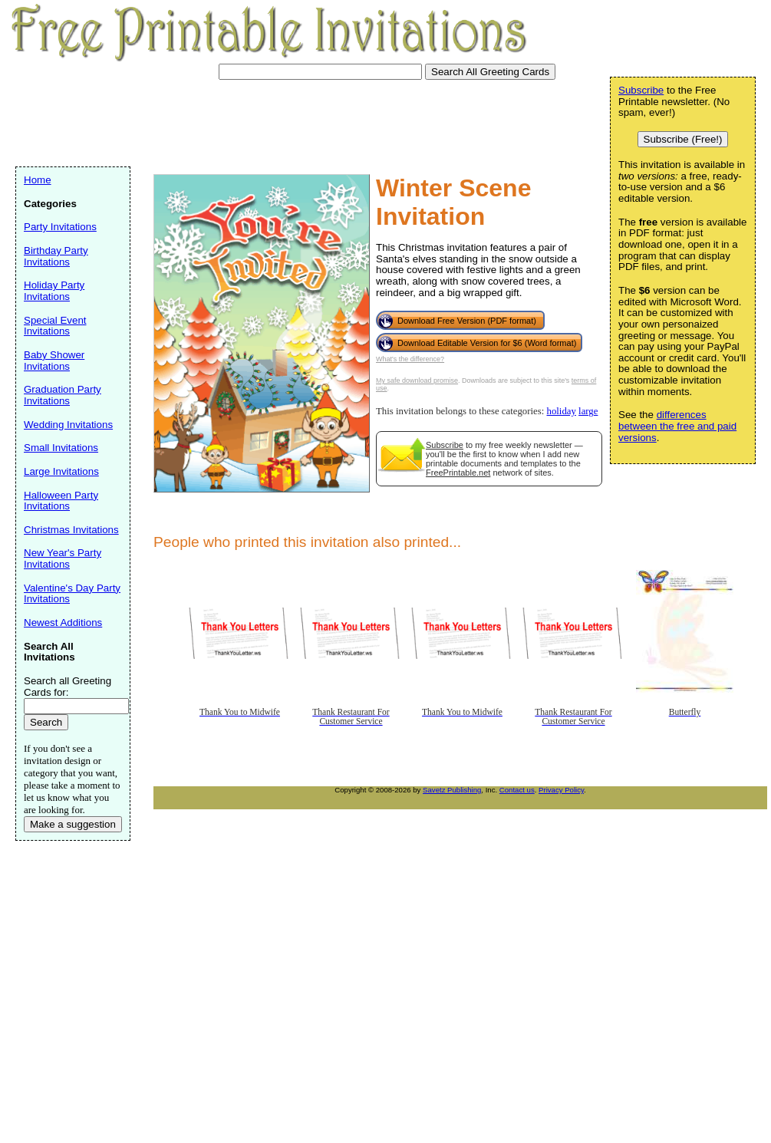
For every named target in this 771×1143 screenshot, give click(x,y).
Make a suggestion (73, 824)
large (588, 411)
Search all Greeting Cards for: (67, 686)
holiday (560, 411)
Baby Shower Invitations (54, 360)
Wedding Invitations (68, 424)
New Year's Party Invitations (62, 558)
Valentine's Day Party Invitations (72, 593)
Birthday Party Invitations (56, 256)
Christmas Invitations (71, 529)
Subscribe (444, 445)
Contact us (517, 790)
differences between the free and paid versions (677, 426)
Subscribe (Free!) (683, 139)
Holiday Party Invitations (54, 290)
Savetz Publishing (452, 790)
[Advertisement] (294, 121)
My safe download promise (417, 380)
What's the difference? (410, 359)
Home (37, 180)
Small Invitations (61, 447)
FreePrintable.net (458, 472)
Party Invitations (60, 226)
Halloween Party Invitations (61, 500)
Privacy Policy (561, 790)
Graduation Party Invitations (62, 395)
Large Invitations (61, 471)
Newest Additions (63, 622)
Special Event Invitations (55, 326)
